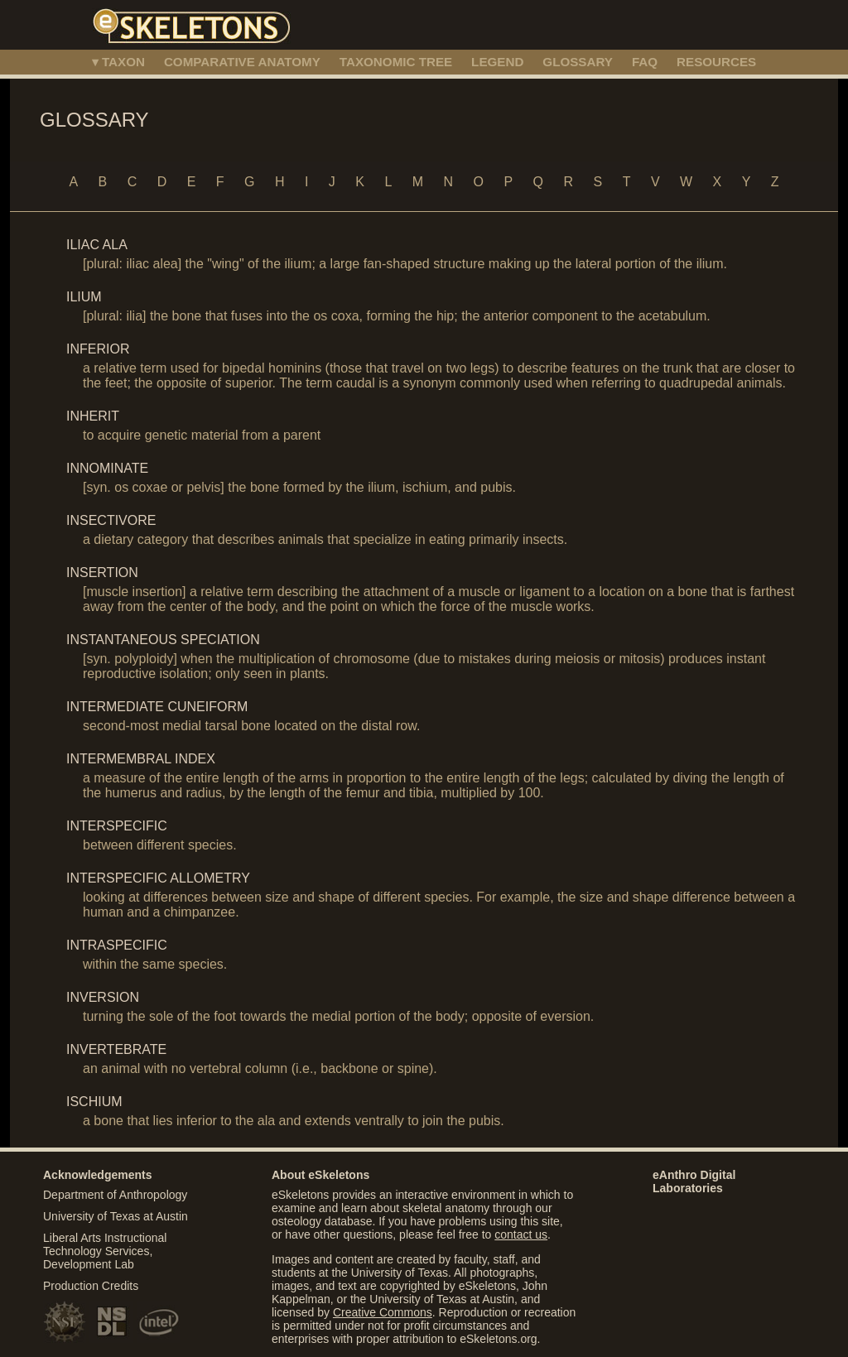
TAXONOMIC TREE (396, 62)
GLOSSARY (577, 62)
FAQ (645, 62)
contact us (520, 1234)
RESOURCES (716, 62)
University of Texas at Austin (115, 1216)
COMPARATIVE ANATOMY (242, 62)
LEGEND (497, 62)
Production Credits (90, 1285)
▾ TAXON (118, 62)
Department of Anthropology (115, 1194)
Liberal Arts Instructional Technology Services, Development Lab (104, 1251)
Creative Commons (382, 1312)
